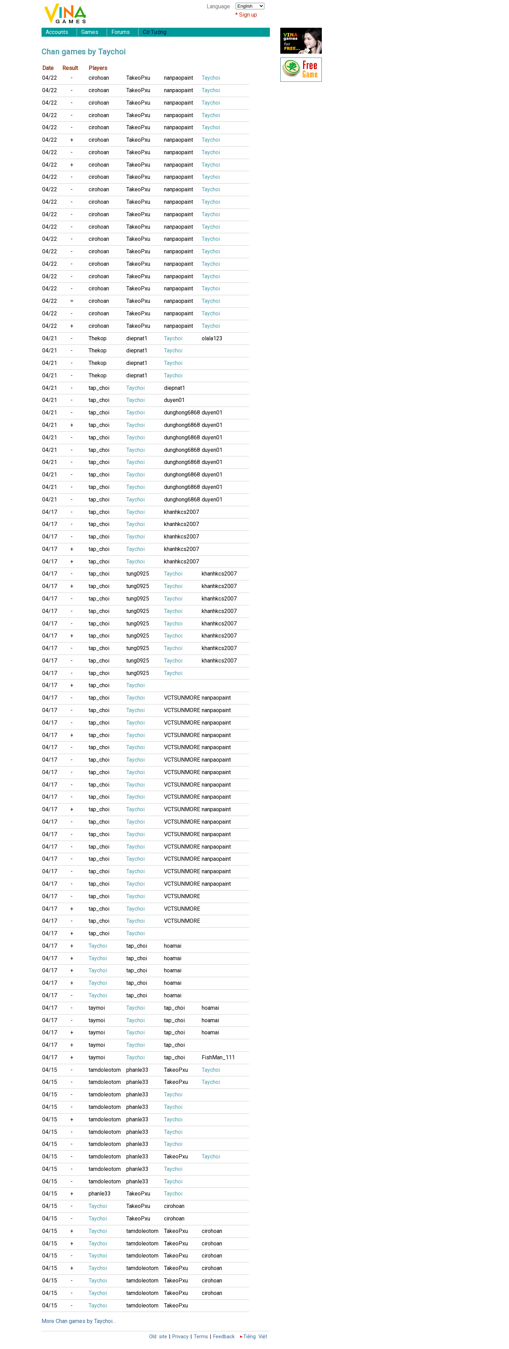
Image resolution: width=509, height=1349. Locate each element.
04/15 (49, 1070)
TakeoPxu (138, 78)
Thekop (98, 338)
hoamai (172, 946)
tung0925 (137, 573)
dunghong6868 (182, 412)
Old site (158, 1337)
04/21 (49, 338)
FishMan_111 (218, 1057)
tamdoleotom (105, 1070)
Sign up (248, 14)
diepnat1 (136, 338)
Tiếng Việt (255, 1337)
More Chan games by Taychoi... (79, 1321)
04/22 (49, 78)
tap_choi (99, 388)
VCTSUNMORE (182, 697)
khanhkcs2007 (181, 512)
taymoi (97, 1008)
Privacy (180, 1337)
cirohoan (99, 78)
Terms (201, 1337)
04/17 (49, 512)
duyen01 (174, 400)
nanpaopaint (178, 78)
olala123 (212, 338)
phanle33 (137, 1070)
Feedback (224, 1337)
